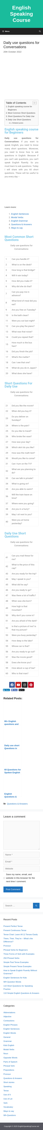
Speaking (7, 1086)
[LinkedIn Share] (6, 690)
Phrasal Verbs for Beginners (15, 950)
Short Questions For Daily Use (21, 116)
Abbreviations (9, 1012)
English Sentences (20, 214)
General (6, 1037)
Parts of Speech (10, 1062)
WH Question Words (12, 982)
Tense (6, 1091)
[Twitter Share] (22, 690)
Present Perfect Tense (13, 926)
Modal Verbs (17, 217)
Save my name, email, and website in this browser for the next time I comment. (20, 878)
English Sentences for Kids (15, 978)
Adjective (7, 1016)
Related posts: (18, 123)
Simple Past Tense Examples (16, 962)
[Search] (36, 906)
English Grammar (19, 221)
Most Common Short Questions (21, 113)
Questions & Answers (21, 224)
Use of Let (7, 1099)
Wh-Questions (9, 1115)
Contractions (8, 1021)
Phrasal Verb (9, 1066)
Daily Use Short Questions (19, 119)
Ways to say (17, 228)
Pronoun (7, 946)
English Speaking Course (21, 14)
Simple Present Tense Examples (17, 966)
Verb (5, 1103)
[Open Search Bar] (40, 31)
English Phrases (10, 1025)
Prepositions (8, 1070)
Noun (5, 1053)
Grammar (7, 1041)
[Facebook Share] (14, 690)
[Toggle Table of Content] (33, 103)
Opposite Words (10, 1058)
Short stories (8, 1082)
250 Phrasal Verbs (11, 958)
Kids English (8, 1045)
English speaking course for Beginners (20, 108)
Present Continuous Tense (14, 930)
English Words (9, 1033)
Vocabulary (8, 1107)
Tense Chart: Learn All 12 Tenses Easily (20, 934)
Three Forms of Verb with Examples (18, 954)
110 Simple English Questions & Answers (21, 993)
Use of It (7, 1095)
